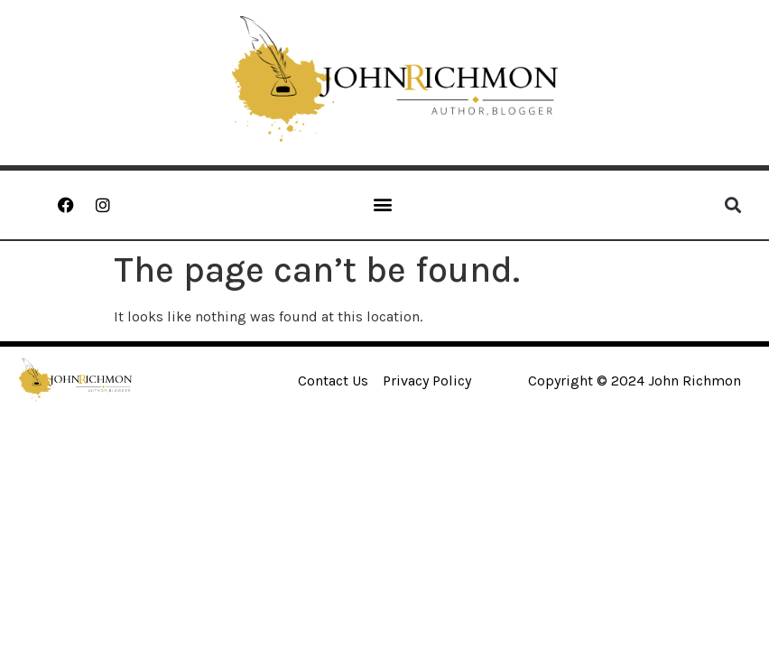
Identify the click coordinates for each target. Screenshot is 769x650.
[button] (383, 203)
